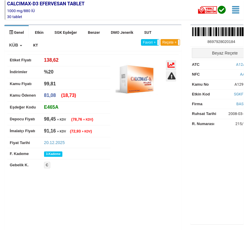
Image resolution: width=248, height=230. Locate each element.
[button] (15, 45)
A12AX (242, 64)
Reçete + (169, 42)
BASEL (242, 104)
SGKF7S (241, 94)
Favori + (149, 42)
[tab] (51, 107)
